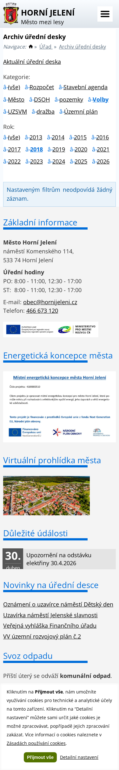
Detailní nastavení (79, 757)
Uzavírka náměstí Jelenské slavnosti (50, 615)
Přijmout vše (40, 757)
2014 (58, 137)
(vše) (14, 87)
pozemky (71, 99)
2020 (81, 149)
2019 (58, 149)
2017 (14, 149)
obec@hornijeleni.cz (50, 302)
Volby (101, 99)
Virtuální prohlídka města (52, 460)
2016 (102, 137)
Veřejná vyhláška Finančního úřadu (49, 625)
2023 (36, 161)
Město (16, 99)
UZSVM (17, 111)
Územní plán (81, 111)
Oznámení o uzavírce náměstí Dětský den (58, 604)
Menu (105, 14)
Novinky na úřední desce (51, 585)
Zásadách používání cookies (36, 743)
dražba (45, 111)
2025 (81, 161)
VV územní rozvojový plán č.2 (42, 636)
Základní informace (40, 222)
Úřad (46, 46)
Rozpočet (42, 87)
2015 (80, 137)
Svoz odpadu (28, 655)
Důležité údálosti (35, 533)
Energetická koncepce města (58, 355)
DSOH (42, 99)
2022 (14, 161)
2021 (103, 149)
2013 (36, 137)
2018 (36, 149)
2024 (58, 161)
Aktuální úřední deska (32, 61)
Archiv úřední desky (82, 46)
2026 (103, 161)
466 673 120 (42, 310)
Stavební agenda (85, 87)
